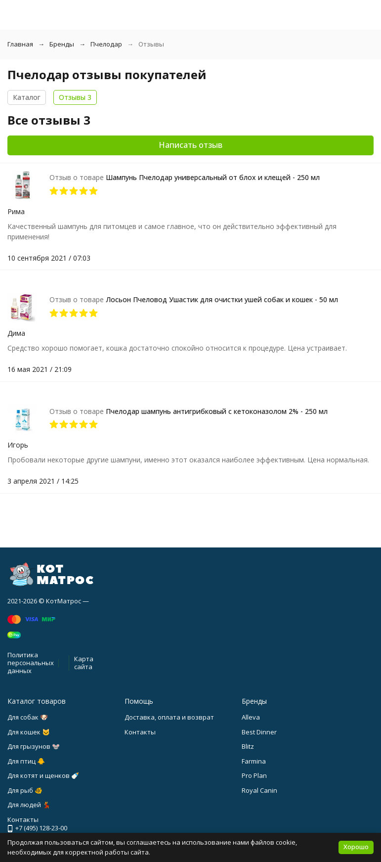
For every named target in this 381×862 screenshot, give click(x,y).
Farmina (254, 761)
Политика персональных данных (30, 662)
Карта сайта (83, 662)
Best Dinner (259, 731)
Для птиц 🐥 (26, 761)
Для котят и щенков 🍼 (43, 775)
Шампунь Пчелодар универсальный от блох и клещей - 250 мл (213, 177)
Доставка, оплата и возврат (169, 717)
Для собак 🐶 (27, 717)
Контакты (140, 731)
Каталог (27, 97)
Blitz (248, 746)
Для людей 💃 (28, 804)
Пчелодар (106, 44)
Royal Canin (259, 790)
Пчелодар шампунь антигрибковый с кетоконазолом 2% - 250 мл (217, 411)
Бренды (61, 44)
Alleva (251, 717)
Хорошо (356, 846)
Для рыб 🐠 (24, 790)
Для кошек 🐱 (28, 731)
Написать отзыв (190, 144)
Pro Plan (254, 775)
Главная (20, 44)
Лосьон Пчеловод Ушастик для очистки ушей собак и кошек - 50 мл (222, 299)
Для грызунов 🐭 (33, 746)
